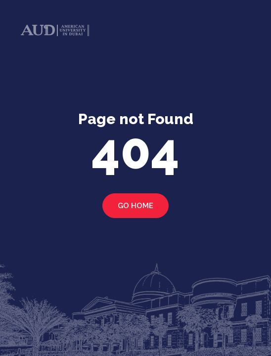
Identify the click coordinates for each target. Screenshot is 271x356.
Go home (135, 205)
